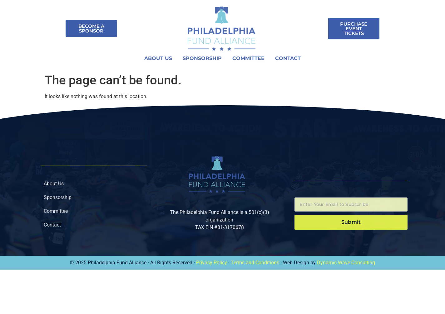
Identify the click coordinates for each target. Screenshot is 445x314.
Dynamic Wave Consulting (346, 263)
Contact (288, 59)
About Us (158, 59)
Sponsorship (202, 59)
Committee (248, 59)
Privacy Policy (211, 263)
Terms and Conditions (255, 263)
